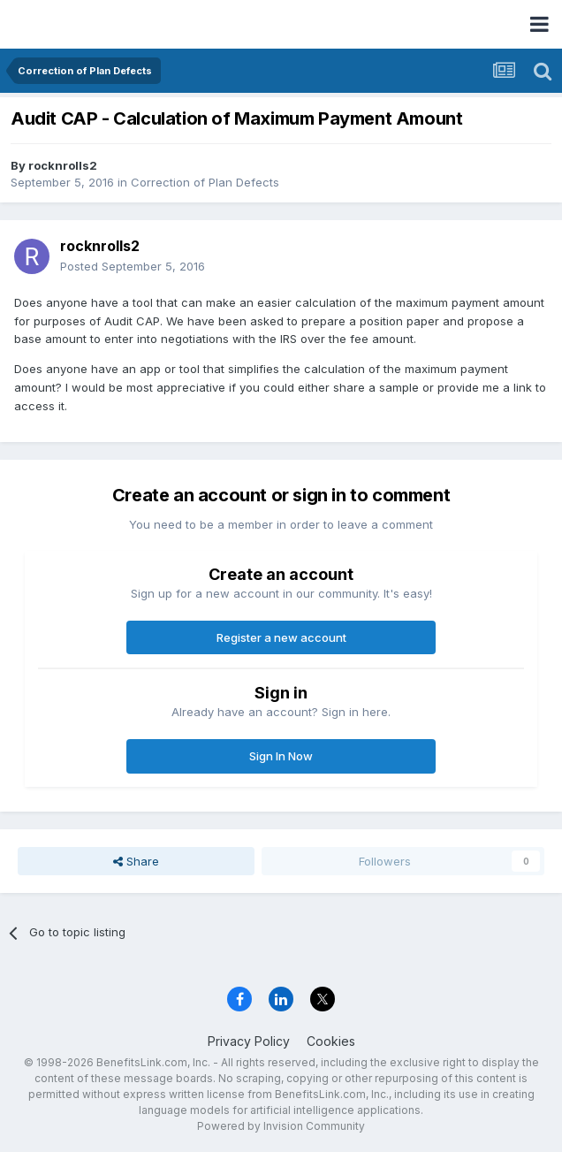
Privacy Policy (249, 1041)
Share (136, 861)
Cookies (331, 1041)
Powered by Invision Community (281, 1126)
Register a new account (281, 637)
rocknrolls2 (62, 165)
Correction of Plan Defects (205, 182)
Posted (132, 266)
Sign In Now (281, 756)
